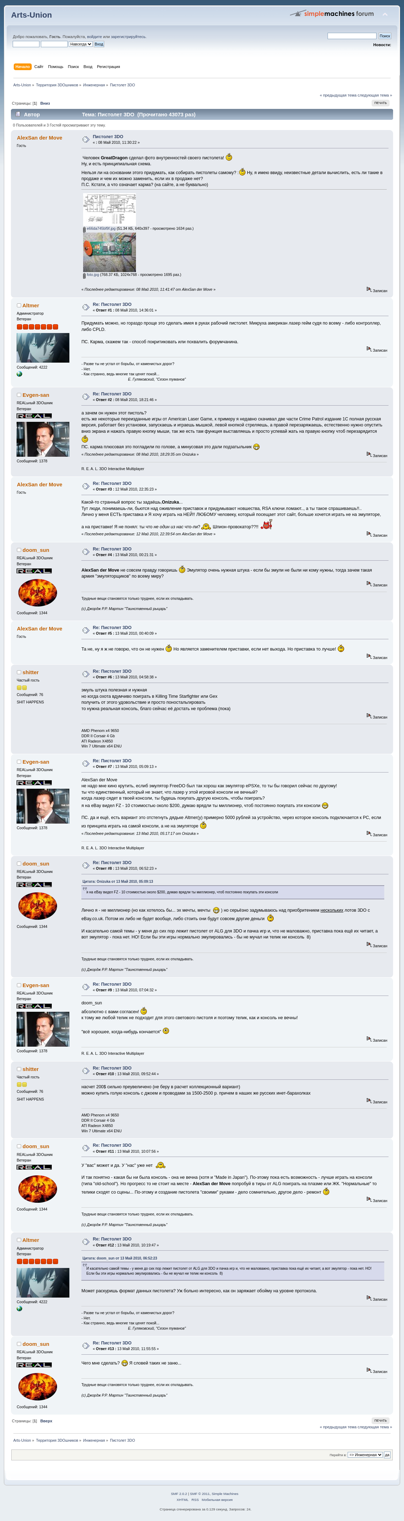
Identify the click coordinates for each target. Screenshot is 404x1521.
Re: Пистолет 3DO (112, 304)
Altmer (31, 305)
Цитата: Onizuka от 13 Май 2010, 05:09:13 (117, 881)
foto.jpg (91, 274)
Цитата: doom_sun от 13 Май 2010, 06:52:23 (119, 1258)
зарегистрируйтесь (128, 37)
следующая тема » (375, 95)
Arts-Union (31, 15)
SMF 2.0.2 (179, 1494)
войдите (94, 37)
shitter (31, 672)
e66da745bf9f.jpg (99, 228)
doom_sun (36, 550)
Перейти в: (338, 1455)
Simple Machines (225, 1494)
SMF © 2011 (200, 1494)
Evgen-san (36, 395)
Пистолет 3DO (108, 136)
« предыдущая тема (338, 95)
